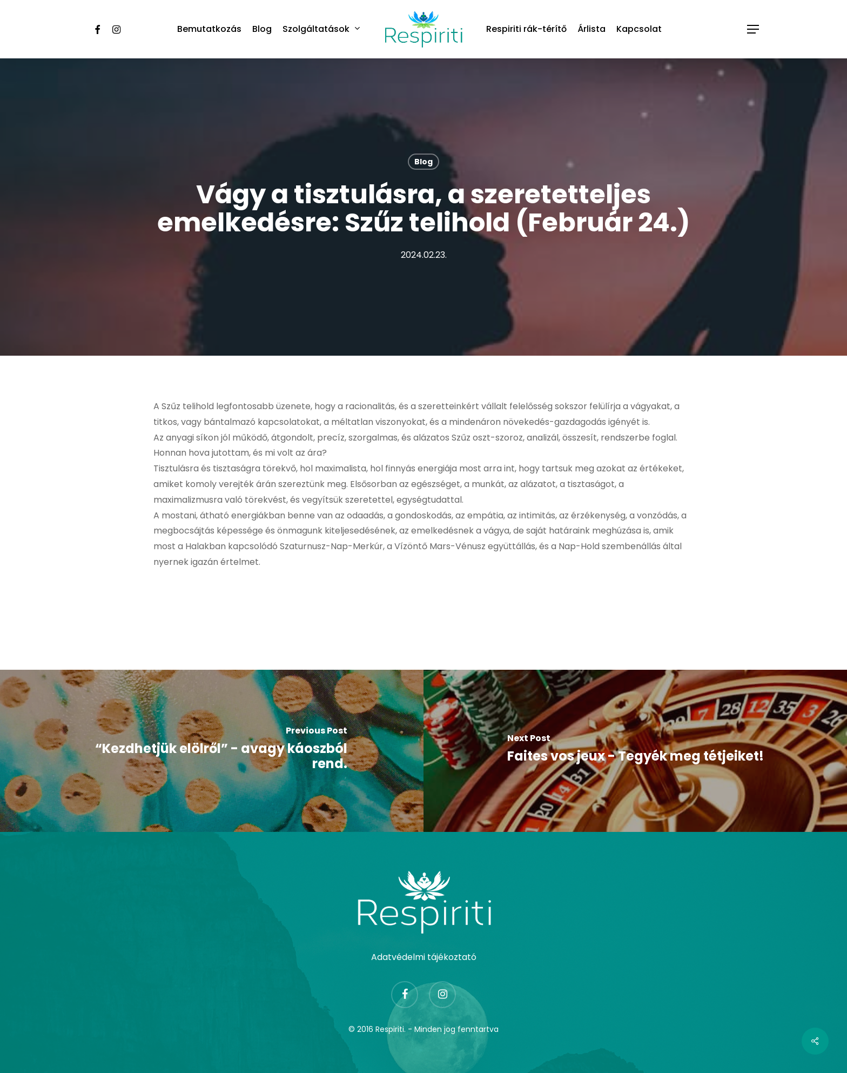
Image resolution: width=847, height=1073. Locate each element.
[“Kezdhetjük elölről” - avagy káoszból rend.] (212, 751)
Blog (423, 161)
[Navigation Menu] (753, 29)
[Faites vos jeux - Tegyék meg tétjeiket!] (635, 751)
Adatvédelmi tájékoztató (423, 957)
